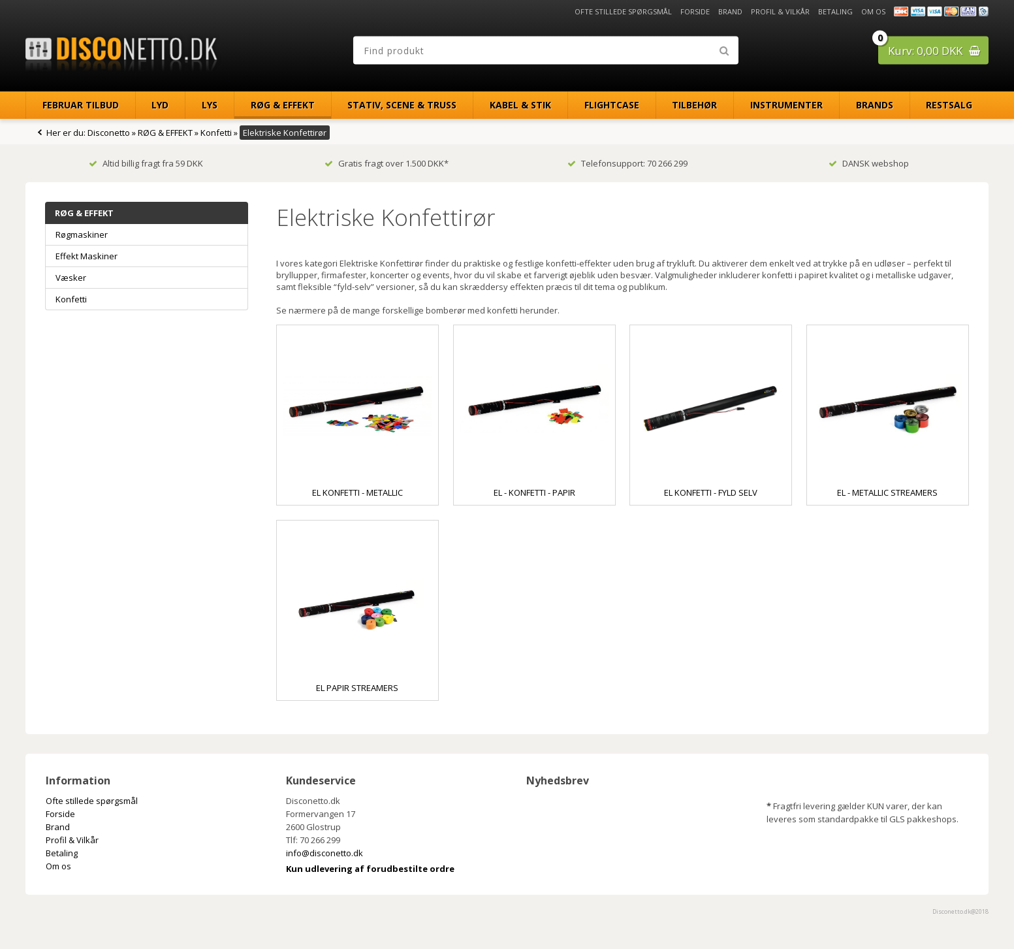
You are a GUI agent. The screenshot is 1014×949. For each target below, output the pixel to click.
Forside (695, 11)
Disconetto (108, 132)
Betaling (835, 11)
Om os (873, 11)
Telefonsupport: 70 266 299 (627, 163)
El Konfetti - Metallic (357, 492)
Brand (730, 11)
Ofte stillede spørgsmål (623, 11)
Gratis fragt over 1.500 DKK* (387, 163)
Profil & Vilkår (780, 11)
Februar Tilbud (80, 105)
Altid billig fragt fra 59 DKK (146, 163)
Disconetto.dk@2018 (960, 911)
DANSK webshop (869, 163)
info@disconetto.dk (324, 853)
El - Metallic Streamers (887, 492)
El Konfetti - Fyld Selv (710, 492)
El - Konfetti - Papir (534, 492)
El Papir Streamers (357, 688)
